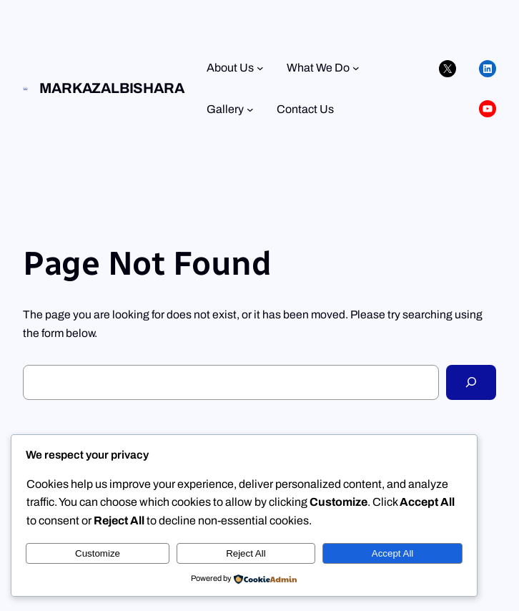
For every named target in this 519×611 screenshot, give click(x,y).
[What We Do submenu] (356, 68)
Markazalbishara (111, 88)
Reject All (246, 553)
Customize (97, 553)
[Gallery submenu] (250, 109)
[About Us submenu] (260, 68)
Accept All (393, 553)
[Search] (471, 382)
